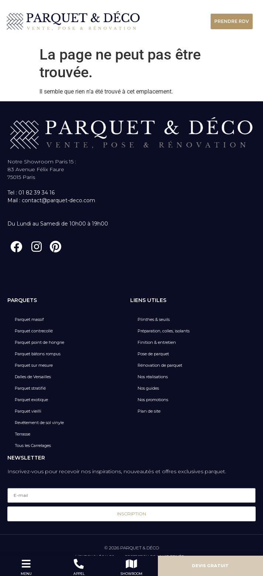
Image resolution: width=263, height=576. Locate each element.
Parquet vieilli (28, 411)
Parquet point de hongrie (39, 342)
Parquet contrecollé (34, 330)
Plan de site (149, 411)
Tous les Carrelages (33, 445)
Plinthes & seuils (154, 319)
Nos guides (148, 388)
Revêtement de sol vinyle (39, 422)
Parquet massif (29, 319)
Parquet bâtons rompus (37, 353)
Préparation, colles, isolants (164, 330)
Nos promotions (153, 399)
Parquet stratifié (30, 388)
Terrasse (22, 434)
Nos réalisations (153, 376)
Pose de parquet (153, 353)
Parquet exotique (31, 399)
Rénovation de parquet (160, 365)
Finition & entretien (157, 342)
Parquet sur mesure (34, 365)
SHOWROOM (131, 574)
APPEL (78, 574)
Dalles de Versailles (33, 376)
